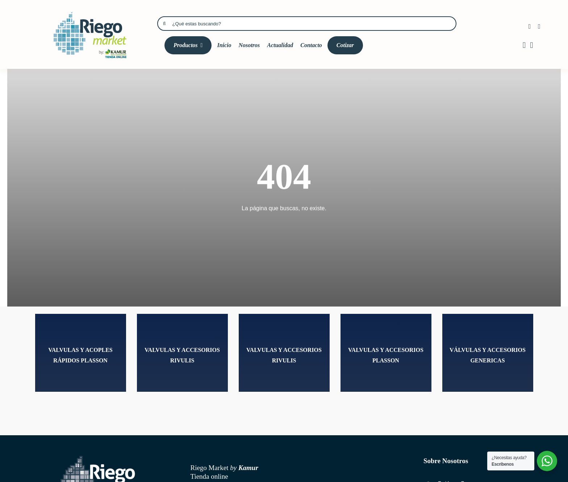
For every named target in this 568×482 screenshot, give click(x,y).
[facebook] (530, 26)
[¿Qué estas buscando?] (306, 23)
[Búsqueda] (164, 23)
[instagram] (539, 26)
